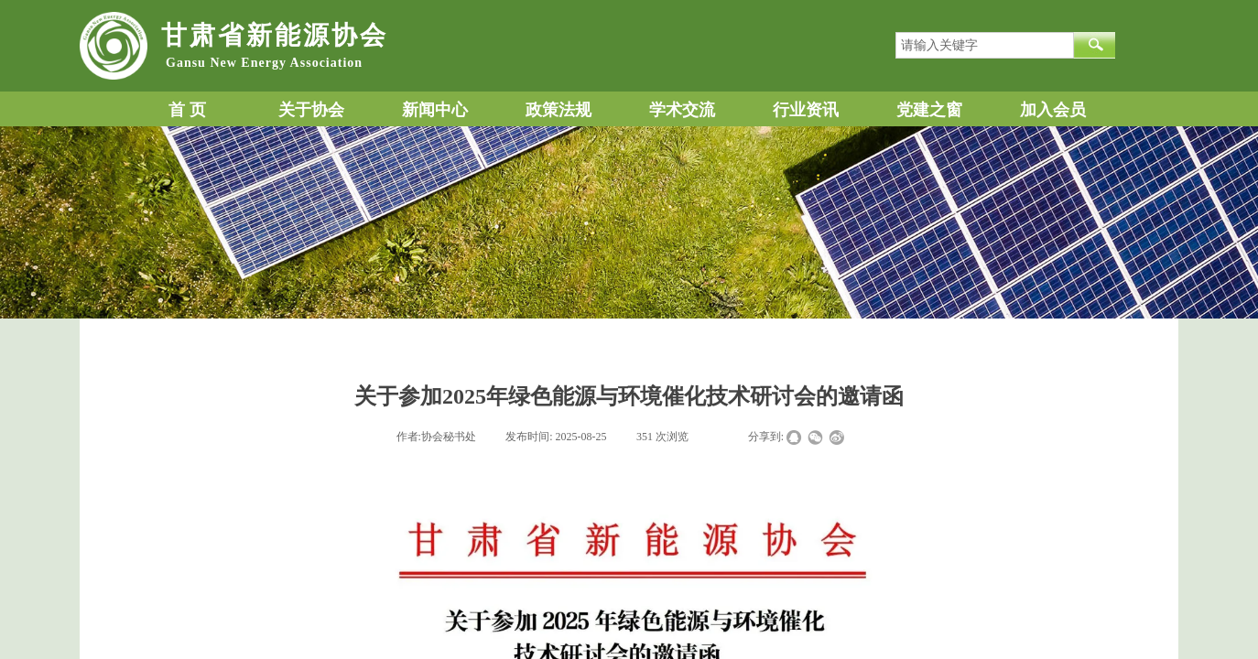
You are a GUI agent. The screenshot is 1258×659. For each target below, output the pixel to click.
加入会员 (1053, 110)
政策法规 (558, 110)
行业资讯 (806, 110)
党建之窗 (929, 110)
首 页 (187, 110)
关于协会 (311, 110)
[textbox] (984, 45)
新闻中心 (435, 110)
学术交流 (682, 110)
